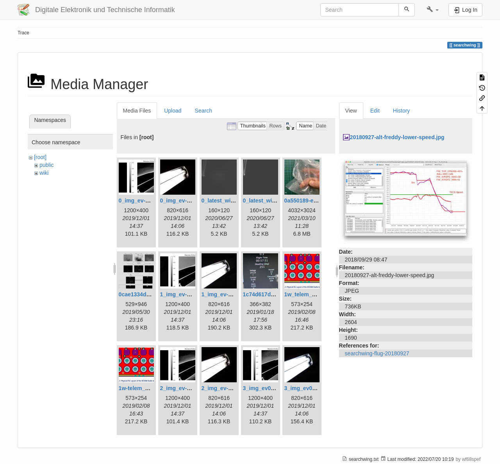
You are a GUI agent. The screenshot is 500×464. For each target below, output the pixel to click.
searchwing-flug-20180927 (377, 353)
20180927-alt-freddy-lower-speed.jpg (397, 137)
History (401, 110)
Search (203, 110)
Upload (172, 110)
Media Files (137, 110)
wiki (43, 173)
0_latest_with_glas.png (231, 200)
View (351, 110)
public (46, 165)
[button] (433, 10)
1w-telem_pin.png (142, 388)
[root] (40, 157)
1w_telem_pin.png (308, 294)
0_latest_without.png (270, 200)
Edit (375, 110)
